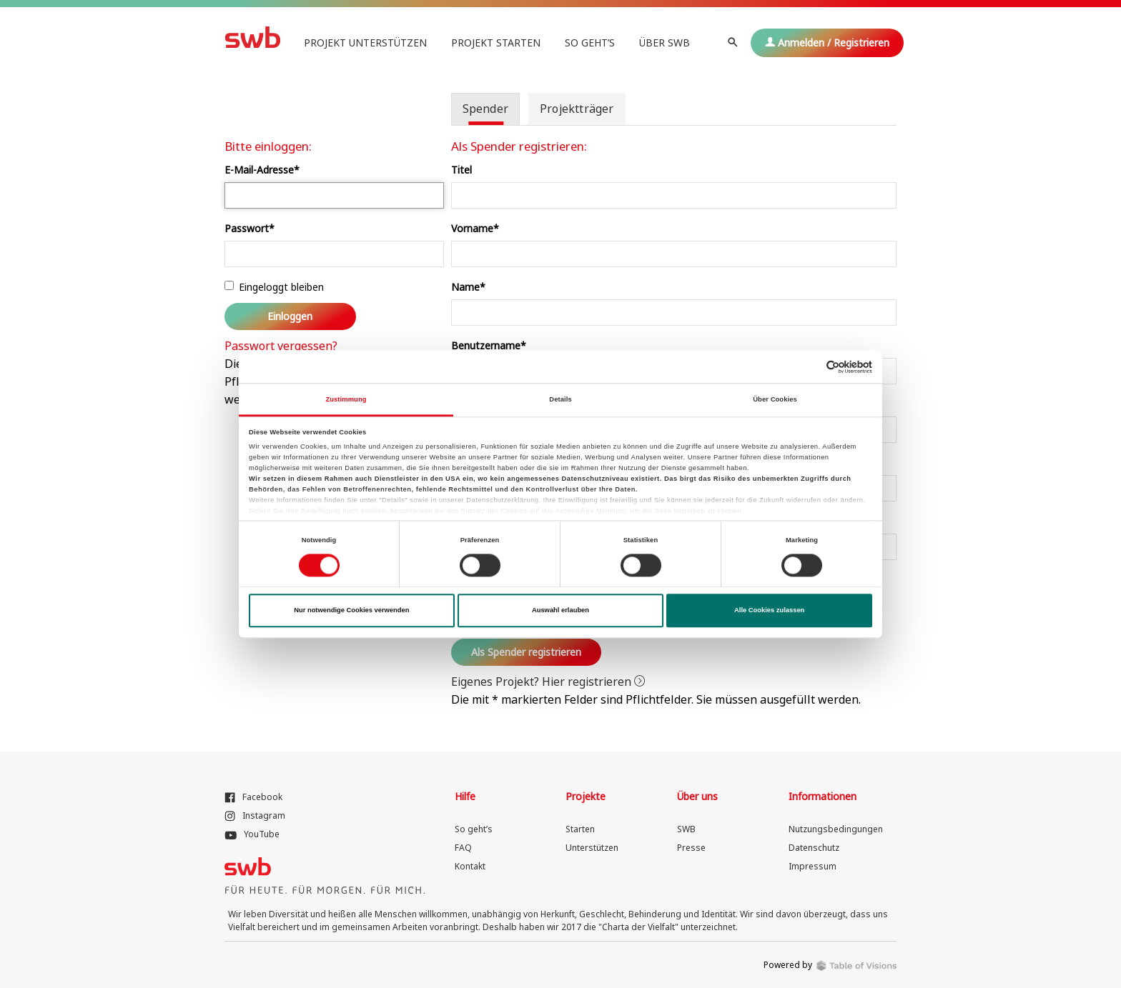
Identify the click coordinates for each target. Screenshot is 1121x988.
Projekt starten (495, 42)
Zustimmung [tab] (345, 399)
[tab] (485, 109)
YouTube (252, 834)
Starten (580, 829)
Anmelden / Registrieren (827, 42)
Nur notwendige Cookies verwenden (351, 610)
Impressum (812, 866)
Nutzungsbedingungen (836, 829)
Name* (468, 287)
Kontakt (470, 866)
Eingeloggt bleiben (274, 287)
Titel (461, 169)
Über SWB (664, 42)
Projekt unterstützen (365, 42)
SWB (686, 829)
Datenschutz (814, 848)
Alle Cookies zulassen (769, 610)
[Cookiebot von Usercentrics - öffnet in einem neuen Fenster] (809, 367)
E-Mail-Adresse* (262, 169)
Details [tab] (560, 399)
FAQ (463, 848)
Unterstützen (592, 848)
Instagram (254, 815)
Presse (691, 848)
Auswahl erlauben (560, 610)
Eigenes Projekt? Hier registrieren (548, 681)
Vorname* (475, 228)
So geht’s (590, 42)
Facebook (253, 797)
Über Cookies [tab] (775, 399)
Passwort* (249, 228)
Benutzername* (488, 345)
